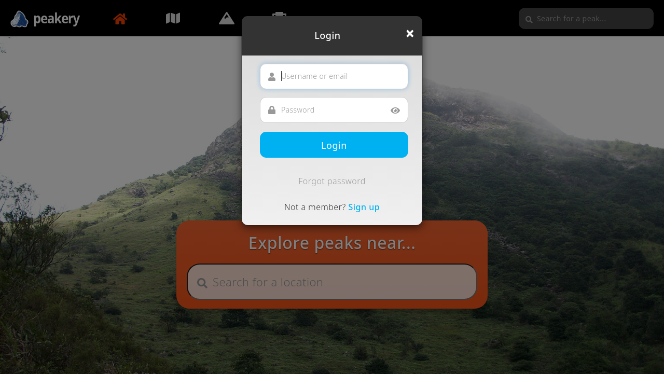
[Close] (410, 33)
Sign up (364, 207)
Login (334, 145)
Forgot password (332, 181)
